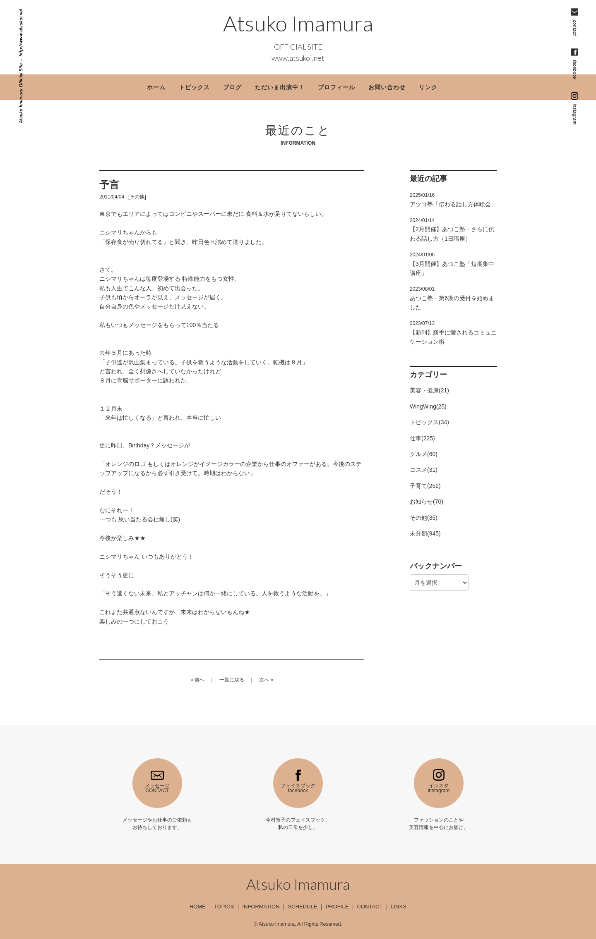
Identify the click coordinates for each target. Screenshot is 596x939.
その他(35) (423, 517)
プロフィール (336, 87)
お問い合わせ (387, 87)
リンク (428, 87)
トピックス (194, 87)
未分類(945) (425, 533)
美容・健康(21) (429, 390)
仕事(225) (422, 438)
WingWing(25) (428, 406)
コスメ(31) (423, 469)
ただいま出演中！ (280, 87)
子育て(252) (425, 486)
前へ (199, 680)
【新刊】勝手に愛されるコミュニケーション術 (453, 332)
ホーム (156, 87)
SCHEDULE (302, 906)
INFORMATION (260, 906)
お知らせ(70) (426, 501)
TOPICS (224, 906)
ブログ (232, 87)
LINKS (398, 906)
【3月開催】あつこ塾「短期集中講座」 (452, 264)
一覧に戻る (231, 680)
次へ (264, 680)
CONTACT (370, 906)
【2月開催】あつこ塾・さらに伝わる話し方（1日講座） (452, 229)
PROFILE (337, 906)
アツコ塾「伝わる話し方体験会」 (453, 199)
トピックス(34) (429, 422)
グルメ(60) (423, 454)
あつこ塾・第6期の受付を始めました (452, 298)
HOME (198, 906)
